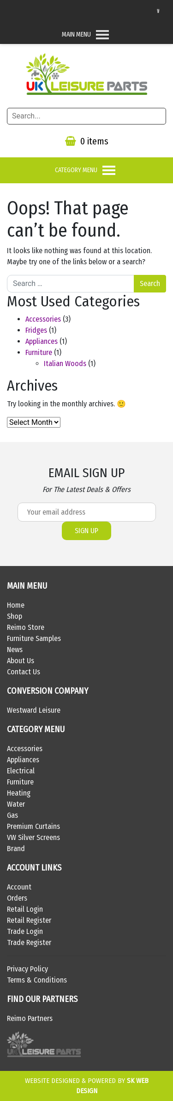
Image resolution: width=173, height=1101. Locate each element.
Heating (18, 793)
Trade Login (25, 931)
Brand (16, 848)
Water (16, 804)
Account (19, 887)
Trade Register (29, 942)
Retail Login (25, 909)
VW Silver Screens (33, 837)
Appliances (41, 341)
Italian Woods (65, 363)
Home (15, 605)
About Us (20, 660)
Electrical (21, 770)
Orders (17, 898)
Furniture (38, 352)
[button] (76, 34)
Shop (14, 616)
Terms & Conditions (37, 980)
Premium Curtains (33, 826)
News (15, 649)
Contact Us (23, 671)
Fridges (36, 330)
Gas (12, 815)
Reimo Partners (30, 1018)
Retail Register (29, 920)
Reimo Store (25, 627)
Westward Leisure (33, 710)
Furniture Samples (34, 638)
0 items (86, 141)
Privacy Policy (27, 968)
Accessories (43, 319)
